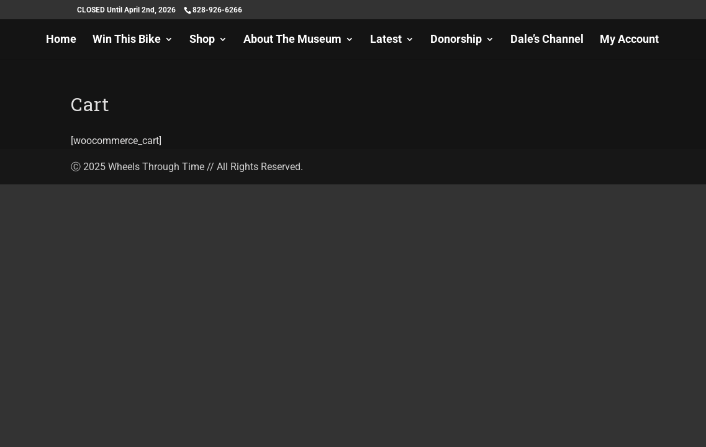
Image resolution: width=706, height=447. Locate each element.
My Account (629, 40)
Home (61, 40)
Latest (386, 40)
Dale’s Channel (547, 40)
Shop (202, 40)
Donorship (456, 40)
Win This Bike (127, 40)
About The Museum (292, 40)
